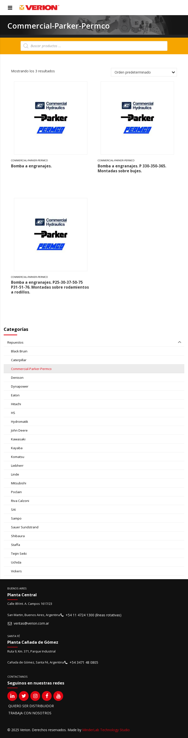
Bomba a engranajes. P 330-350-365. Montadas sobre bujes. (132, 168)
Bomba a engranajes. (31, 166)
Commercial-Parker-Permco (29, 160)
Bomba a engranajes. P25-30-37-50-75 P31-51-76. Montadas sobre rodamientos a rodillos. (50, 287)
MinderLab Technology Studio (106, 729)
